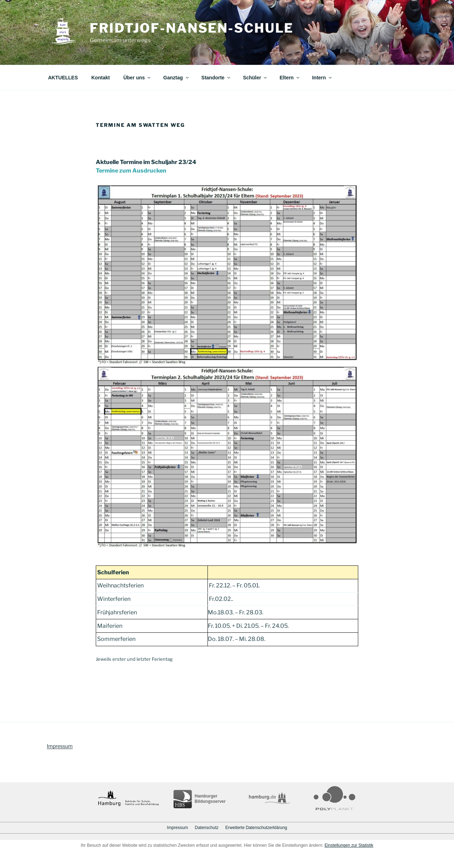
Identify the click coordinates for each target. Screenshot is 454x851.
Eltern (289, 77)
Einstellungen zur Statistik (349, 845)
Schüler (255, 77)
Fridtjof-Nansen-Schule (192, 28)
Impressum (60, 746)
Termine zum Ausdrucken (131, 170)
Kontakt (101, 77)
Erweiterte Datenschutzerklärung (256, 827)
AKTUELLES (63, 77)
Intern (322, 77)
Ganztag (176, 77)
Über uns (137, 77)
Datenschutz (206, 827)
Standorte (216, 77)
